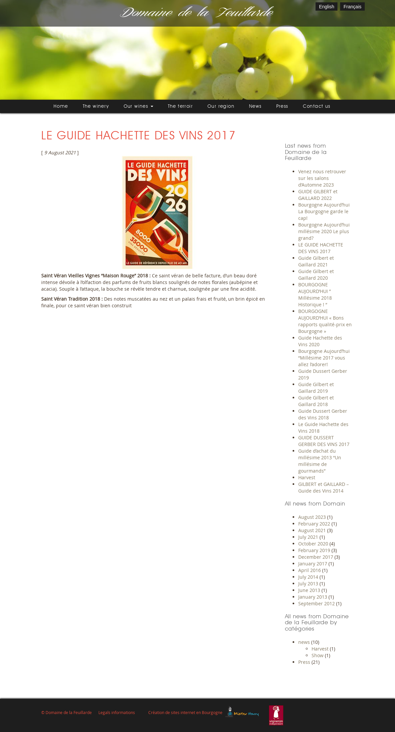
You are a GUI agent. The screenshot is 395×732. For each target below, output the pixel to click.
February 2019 (314, 550)
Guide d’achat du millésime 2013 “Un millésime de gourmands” (319, 461)
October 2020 (313, 543)
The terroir (180, 106)
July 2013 (308, 583)
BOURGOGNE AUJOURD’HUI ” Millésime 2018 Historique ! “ (315, 294)
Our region (220, 106)
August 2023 (312, 517)
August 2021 (312, 530)
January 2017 (312, 563)
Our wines (138, 106)
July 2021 (308, 537)
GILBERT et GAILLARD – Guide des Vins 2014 (323, 487)
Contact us (316, 106)
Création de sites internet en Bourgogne (185, 712)
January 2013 (312, 597)
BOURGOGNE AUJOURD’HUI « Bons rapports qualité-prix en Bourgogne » (325, 321)
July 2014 (308, 577)
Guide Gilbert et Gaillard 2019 (316, 387)
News (255, 106)
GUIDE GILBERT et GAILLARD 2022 (317, 194)
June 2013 (309, 590)
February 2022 (314, 523)
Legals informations (116, 712)
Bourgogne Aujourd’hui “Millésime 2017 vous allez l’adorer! (324, 357)
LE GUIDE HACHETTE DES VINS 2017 (320, 247)
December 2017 (315, 557)
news (304, 642)
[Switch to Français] (352, 6)
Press (282, 106)
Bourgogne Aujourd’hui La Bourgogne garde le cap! (324, 211)
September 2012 (316, 603)
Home (61, 106)
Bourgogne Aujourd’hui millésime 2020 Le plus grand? (324, 231)
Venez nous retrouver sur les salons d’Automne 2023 (322, 178)
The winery (96, 106)
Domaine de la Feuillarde (195, 13)
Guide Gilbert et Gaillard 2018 (316, 400)
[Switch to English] (326, 6)
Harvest (306, 477)
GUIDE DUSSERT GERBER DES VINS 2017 (323, 440)
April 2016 (309, 570)
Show (318, 655)
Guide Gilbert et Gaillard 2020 (316, 274)
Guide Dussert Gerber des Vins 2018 (322, 414)
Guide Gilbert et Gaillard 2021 (316, 261)
